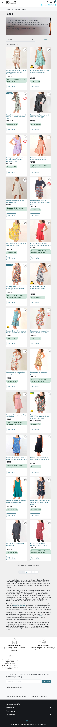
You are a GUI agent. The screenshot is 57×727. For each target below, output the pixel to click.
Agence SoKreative (40, 724)
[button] (47, 2)
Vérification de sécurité (14, 687)
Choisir (21, 40)
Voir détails (11, 86)
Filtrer (44, 40)
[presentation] (19, 691)
